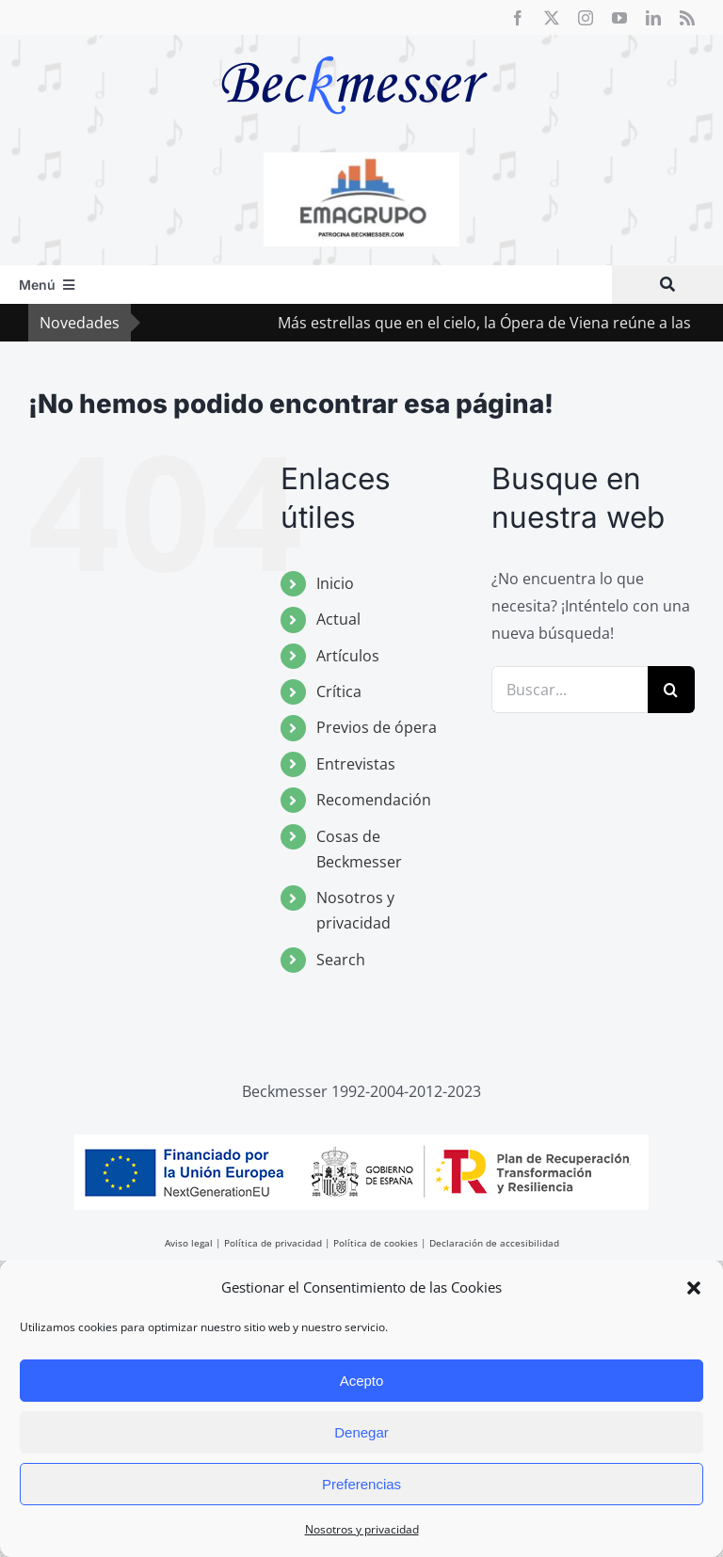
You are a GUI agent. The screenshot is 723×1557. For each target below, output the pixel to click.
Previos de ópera (376, 727)
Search (340, 959)
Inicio (335, 583)
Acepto (362, 1381)
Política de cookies (375, 1242)
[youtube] (619, 17)
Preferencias (361, 1484)
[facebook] (517, 17)
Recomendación (373, 799)
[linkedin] (653, 17)
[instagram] (585, 17)
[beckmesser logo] (354, 42)
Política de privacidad (273, 1242)
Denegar (361, 1432)
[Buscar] (667, 284)
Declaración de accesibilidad (494, 1242)
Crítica (339, 691)
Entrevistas (355, 764)
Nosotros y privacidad (362, 1529)
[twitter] (551, 17)
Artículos (347, 655)
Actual (338, 619)
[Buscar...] (569, 689)
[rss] (687, 17)
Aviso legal (189, 1242)
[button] (693, 1288)
